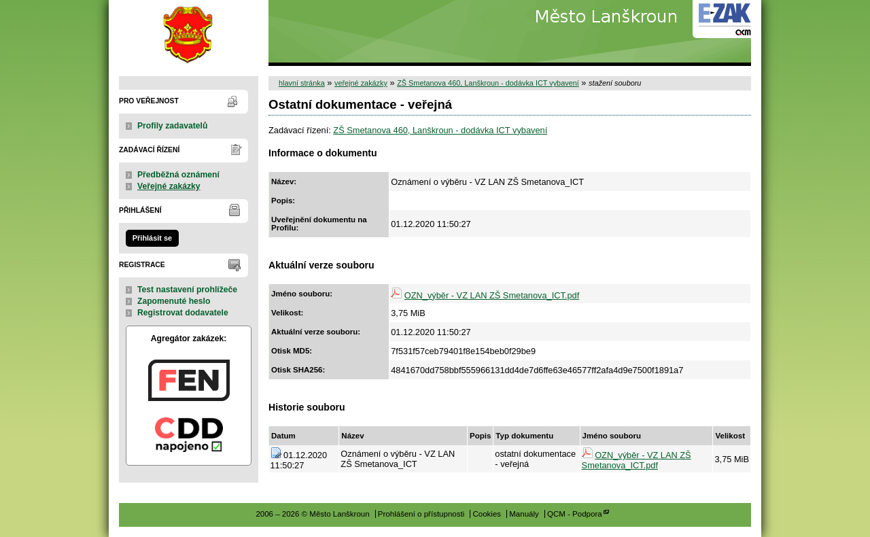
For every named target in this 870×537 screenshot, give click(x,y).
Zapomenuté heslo (173, 301)
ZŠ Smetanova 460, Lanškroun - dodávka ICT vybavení (488, 83)
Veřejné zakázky (169, 186)
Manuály (524, 514)
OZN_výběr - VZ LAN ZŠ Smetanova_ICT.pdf (491, 295)
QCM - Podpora (574, 514)
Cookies (486, 514)
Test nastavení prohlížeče (187, 289)
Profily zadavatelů (172, 126)
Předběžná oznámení (178, 174)
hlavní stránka (302, 83)
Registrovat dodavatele (182, 312)
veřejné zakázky (360, 83)
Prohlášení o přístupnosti (421, 514)
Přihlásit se (152, 238)
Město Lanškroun (188, 33)
